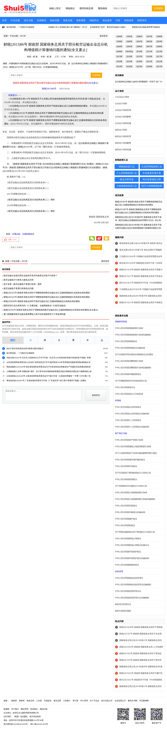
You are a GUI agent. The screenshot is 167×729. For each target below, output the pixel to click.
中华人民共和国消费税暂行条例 (129, 361)
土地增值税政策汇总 (126, 186)
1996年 (139, 36)
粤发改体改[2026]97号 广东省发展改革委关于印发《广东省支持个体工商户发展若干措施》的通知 (46, 380)
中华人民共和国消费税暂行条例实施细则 (133, 368)
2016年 (149, 56)
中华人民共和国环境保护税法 (128, 552)
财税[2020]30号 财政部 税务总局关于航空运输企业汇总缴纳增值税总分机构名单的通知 (42, 301)
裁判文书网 (132, 701)
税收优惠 (54, 20)
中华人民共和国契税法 (125, 525)
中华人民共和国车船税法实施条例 (130, 512)
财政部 (14, 701)
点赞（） (12, 240)
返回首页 (104, 36)
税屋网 (6, 709)
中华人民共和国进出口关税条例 (129, 394)
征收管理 (119, 571)
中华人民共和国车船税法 (126, 506)
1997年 (149, 36)
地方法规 (28, 20)
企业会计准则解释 (123, 117)
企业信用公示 (120, 701)
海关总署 (57, 701)
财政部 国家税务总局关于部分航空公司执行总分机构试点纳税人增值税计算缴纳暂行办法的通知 (55, 167)
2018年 (119, 61)
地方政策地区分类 (152, 179)
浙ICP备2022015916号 (39, 724)
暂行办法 (47, 147)
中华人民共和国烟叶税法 (126, 519)
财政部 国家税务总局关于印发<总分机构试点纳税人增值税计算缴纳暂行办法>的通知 (53, 164)
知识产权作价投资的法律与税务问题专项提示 (25, 348)
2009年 (119, 51)
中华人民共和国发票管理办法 (128, 591)
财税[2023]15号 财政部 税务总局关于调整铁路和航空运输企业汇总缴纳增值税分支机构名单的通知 (47, 293)
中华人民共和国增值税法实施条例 (130, 348)
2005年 (129, 46)
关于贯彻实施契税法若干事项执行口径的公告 (135, 532)
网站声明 (24, 709)
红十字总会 (94, 701)
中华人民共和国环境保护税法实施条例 (132, 558)
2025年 (139, 66)
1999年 (119, 41)
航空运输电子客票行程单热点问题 (19, 288)
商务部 (22, 701)
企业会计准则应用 (123, 110)
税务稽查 (80, 20)
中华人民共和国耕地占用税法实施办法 (132, 545)
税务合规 (67, 20)
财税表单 (128, 20)
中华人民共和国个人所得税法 (128, 420)
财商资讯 (142, 20)
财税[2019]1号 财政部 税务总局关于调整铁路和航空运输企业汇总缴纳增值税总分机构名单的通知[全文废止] (51, 310)
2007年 (149, 46)
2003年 (159, 41)
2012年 (159, 51)
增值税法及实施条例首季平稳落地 (146, 27)
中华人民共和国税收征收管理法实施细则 (133, 585)
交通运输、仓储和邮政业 (23, 234)
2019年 (129, 61)
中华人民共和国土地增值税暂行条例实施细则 (135, 499)
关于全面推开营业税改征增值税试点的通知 (134, 354)
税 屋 (35, 57)
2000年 (129, 41)
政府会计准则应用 (123, 136)
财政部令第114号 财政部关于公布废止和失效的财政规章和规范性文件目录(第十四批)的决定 (57, 99)
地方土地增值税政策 (151, 186)
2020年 (139, 61)
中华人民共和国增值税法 (126, 341)
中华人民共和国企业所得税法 (128, 407)
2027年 (159, 66)
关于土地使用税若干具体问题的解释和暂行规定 (136, 453)
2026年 (149, 66)
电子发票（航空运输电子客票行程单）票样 (23, 284)
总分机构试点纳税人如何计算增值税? (131, 82)
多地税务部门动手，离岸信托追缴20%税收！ (108, 27)
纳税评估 (94, 20)
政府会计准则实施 (123, 149)
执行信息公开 (106, 701)
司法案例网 (144, 701)
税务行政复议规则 (123, 611)
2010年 (139, 51)
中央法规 (15, 20)
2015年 (139, 56)
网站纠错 (43, 709)
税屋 (6, 36)
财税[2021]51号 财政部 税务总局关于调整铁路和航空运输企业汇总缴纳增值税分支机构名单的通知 (47, 297)
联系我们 (34, 709)
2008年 (159, 46)
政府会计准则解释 (123, 143)
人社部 (39, 701)
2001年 (139, 41)
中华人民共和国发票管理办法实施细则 (132, 598)
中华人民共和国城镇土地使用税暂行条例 (133, 446)
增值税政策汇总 (127, 166)
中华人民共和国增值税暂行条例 (129, 328)
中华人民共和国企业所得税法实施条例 (132, 414)
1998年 (159, 36)
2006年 (139, 46)
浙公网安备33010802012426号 (16, 724)
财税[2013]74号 (25, 147)
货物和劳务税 (121, 322)
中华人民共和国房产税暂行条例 (129, 440)
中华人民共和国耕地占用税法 (128, 538)
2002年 (149, 41)
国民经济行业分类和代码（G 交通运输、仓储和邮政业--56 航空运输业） (35, 306)
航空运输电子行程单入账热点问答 (19, 280)
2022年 (159, 61)
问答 (118, 20)
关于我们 (15, 709)
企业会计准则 (121, 103)
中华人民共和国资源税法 (126, 479)
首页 (4, 20)
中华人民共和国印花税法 (126, 466)
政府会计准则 (121, 130)
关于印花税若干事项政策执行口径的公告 (133, 473)
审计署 (75, 701)
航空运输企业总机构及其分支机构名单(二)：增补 (31, 200)
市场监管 (47, 701)
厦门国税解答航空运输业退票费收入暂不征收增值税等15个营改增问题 (35, 314)
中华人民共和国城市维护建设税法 (130, 460)
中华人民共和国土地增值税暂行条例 (131, 492)
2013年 (23, 36)
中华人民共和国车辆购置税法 (128, 374)
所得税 (118, 400)
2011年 (149, 51)
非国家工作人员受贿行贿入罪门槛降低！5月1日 (67, 27)
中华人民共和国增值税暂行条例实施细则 (133, 335)
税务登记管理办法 (123, 604)
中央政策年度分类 (152, 173)
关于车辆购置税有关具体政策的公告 (131, 381)
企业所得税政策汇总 (151, 166)
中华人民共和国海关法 (125, 387)
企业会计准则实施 (123, 123)
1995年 (129, 36)
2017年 (159, 56)
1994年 (119, 36)
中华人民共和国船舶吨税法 (127, 565)
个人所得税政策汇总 (126, 173)
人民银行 (67, 701)
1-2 (23, 177)
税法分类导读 (126, 179)
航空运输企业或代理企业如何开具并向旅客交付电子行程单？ (31, 276)
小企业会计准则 (122, 97)
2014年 (129, 56)
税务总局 (30, 701)
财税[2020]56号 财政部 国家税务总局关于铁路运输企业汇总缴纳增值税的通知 (50, 106)
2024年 (129, 66)
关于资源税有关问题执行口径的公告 (131, 486)
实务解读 (41, 20)
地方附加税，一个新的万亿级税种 (20, 27)
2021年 (149, 61)
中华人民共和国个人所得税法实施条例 (132, 427)
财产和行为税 (121, 433)
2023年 (119, 66)
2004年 (119, 46)
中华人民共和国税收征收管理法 (129, 578)
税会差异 (107, 20)
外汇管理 (84, 701)
